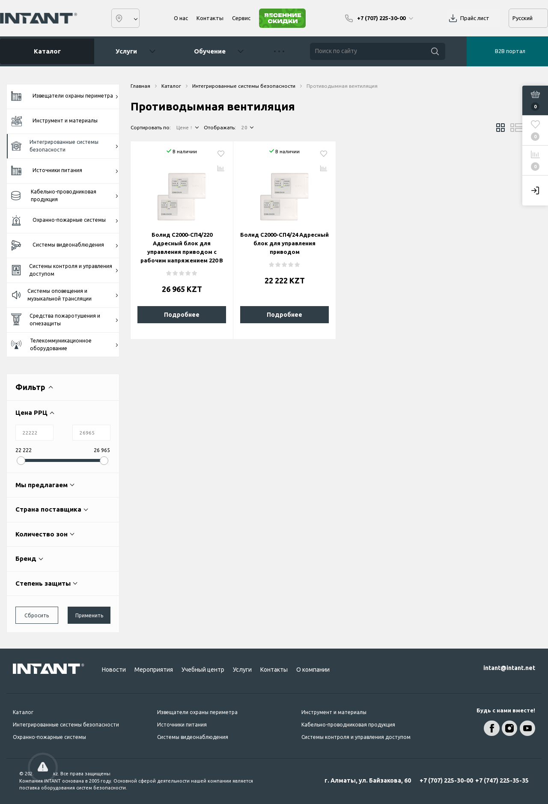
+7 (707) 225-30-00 (446, 780)
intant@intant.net (509, 667)
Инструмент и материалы (54, 121)
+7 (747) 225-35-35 (502, 780)
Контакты (210, 18)
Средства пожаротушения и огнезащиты (65, 319)
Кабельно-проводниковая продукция (65, 195)
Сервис (241, 18)
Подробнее (182, 314)
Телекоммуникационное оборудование (65, 344)
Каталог (44, 51)
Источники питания (65, 171)
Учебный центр (203, 669)
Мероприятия (153, 669)
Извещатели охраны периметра (65, 96)
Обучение (210, 51)
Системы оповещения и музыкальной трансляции (65, 294)
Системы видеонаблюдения (65, 245)
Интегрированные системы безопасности (65, 145)
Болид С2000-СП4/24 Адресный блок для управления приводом (284, 243)
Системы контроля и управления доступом (65, 270)
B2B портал (510, 51)
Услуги (126, 51)
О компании (313, 669)
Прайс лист (474, 18)
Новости (114, 669)
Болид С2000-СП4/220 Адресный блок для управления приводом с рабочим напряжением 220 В (181, 247)
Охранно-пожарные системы (65, 220)
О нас (181, 18)
